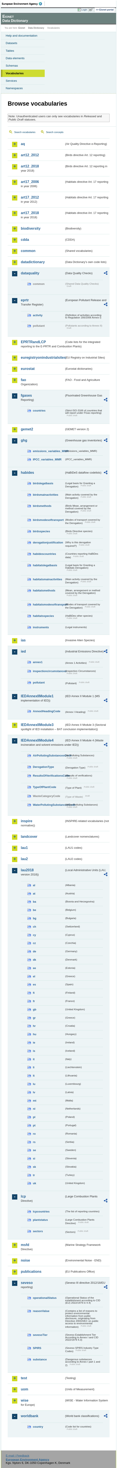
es (34, 984)
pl (34, 1117)
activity (38, 315)
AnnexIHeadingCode (46, 711)
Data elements (15, 58)
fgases (26, 395)
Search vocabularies (24, 132)
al (34, 885)
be (34, 910)
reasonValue (41, 1311)
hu (34, 1034)
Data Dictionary (36, 28)
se (34, 1150)
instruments (41, 627)
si (34, 1158)
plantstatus (40, 1219)
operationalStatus (45, 1297)
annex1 (38, 662)
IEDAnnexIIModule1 (37, 696)
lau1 (24, 848)
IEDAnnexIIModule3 (37, 725)
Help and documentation (21, 35)
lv (34, 1092)
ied (23, 651)
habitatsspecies (43, 616)
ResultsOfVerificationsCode (48, 775)
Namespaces (14, 88)
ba (34, 901)
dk (34, 959)
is (34, 1051)
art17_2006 (30, 182)
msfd (25, 1245)
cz (34, 943)
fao (23, 380)
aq (23, 144)
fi (34, 992)
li (33, 1067)
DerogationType (43, 767)
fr (34, 1001)
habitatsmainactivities (47, 579)
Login (84, 9)
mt (34, 1100)
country (38, 1426)
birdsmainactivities (45, 494)
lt (34, 1075)
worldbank (29, 1416)
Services (11, 80)
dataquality (30, 273)
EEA (23, 4)
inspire (26, 821)
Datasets (11, 43)
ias (23, 640)
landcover (29, 836)
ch (34, 926)
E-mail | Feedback (17, 1455)
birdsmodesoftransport (48, 520)
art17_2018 (30, 213)
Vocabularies (15, 73)
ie (34, 1042)
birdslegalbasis (43, 483)
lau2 (24, 859)
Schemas (12, 65)
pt (34, 1125)
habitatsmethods (44, 590)
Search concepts (54, 132)
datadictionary (33, 262)
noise (25, 1260)
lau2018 (27, 870)
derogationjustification (48, 542)
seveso (27, 1283)
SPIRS (37, 1348)
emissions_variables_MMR (48, 451)
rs (34, 1142)
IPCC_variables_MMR (47, 459)
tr (34, 1175)
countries (39, 410)
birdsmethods (42, 506)
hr (34, 1026)
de (34, 951)
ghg (24, 440)
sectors (38, 1231)
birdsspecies (41, 531)
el (34, 976)
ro (34, 1133)
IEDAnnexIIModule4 (37, 740)
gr (34, 1017)
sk (34, 1166)
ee (34, 968)
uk (34, 1183)
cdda (25, 239)
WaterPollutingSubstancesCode (48, 804)
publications (31, 1271)
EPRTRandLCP (33, 342)
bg (34, 918)
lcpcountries (41, 1211)
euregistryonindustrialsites (42, 357)
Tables (10, 50)
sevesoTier (40, 1335)
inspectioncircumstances (48, 671)
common (28, 251)
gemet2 (27, 429)
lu (34, 1084)
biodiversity (31, 228)
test (24, 1378)
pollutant (39, 682)
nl (34, 1108)
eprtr (25, 300)
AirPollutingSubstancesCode (48, 755)
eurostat (28, 369)
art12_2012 (30, 155)
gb (34, 1009)
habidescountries (44, 554)
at (34, 893)
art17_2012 (30, 197)
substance (40, 1359)
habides (27, 472)
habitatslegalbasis (45, 565)
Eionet (21, 28)
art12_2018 (30, 166)
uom (24, 1389)
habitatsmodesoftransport (48, 604)
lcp (23, 1196)
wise (24, 1400)
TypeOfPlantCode (44, 787)
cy (34, 935)
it (34, 1059)
